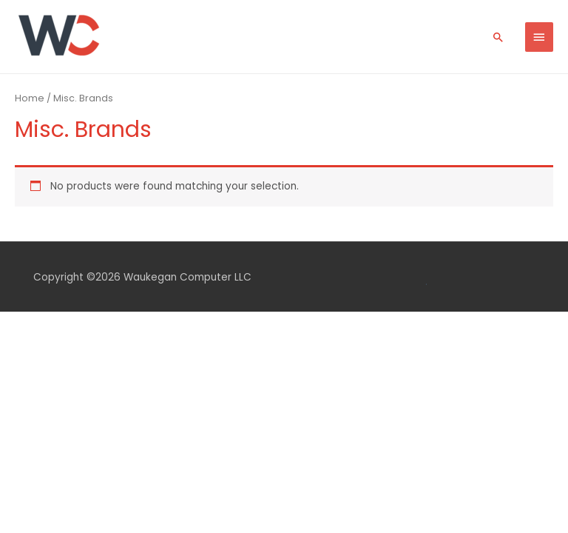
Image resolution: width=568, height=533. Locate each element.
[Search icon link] (498, 37)
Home (29, 98)
